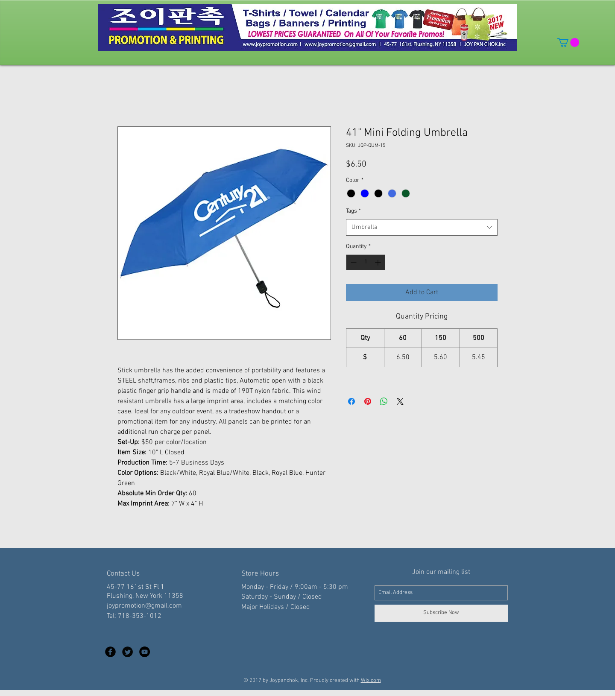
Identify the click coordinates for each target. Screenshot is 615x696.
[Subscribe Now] (441, 613)
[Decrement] (352, 262)
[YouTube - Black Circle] (144, 651)
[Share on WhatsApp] (384, 401)
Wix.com (371, 680)
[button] (568, 42)
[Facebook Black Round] (110, 651)
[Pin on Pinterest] (368, 401)
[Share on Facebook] (351, 401)
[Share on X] (400, 401)
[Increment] (378, 262)
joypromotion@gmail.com (144, 606)
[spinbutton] (365, 262)
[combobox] (422, 227)
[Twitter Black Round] (127, 651)
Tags (353, 211)
